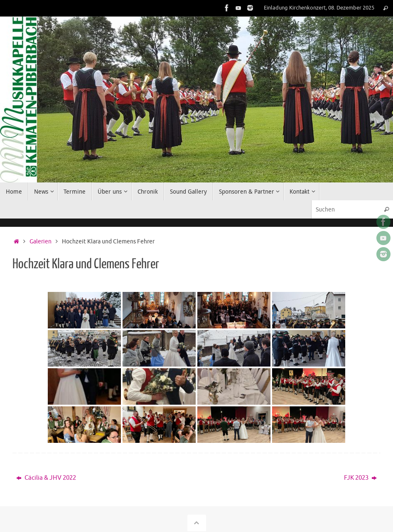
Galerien (40, 241)
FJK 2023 (360, 478)
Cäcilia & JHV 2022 (46, 478)
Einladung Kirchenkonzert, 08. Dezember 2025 (319, 8)
